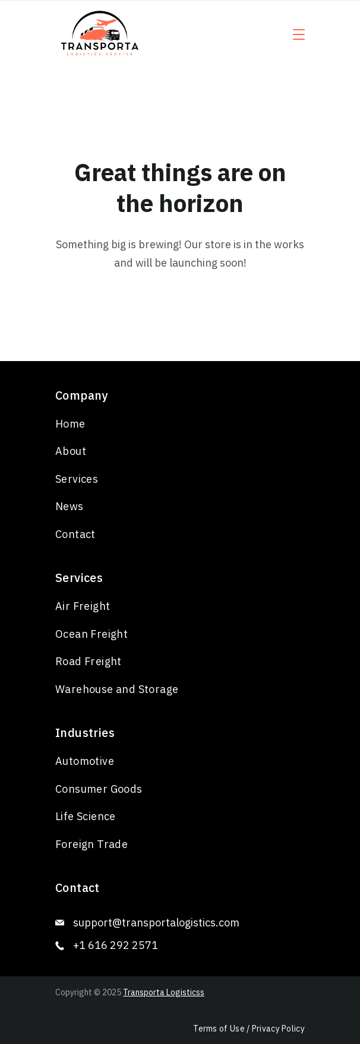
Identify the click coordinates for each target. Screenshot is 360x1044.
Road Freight (88, 661)
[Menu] (299, 34)
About (70, 451)
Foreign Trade (91, 844)
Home (70, 424)
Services (76, 479)
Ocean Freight (91, 634)
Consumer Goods (99, 789)
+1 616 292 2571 (115, 945)
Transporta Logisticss (163, 992)
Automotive (84, 761)
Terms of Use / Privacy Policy (249, 1028)
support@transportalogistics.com (156, 922)
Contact (75, 534)
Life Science (85, 816)
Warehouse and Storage (116, 689)
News (69, 506)
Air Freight (82, 606)
